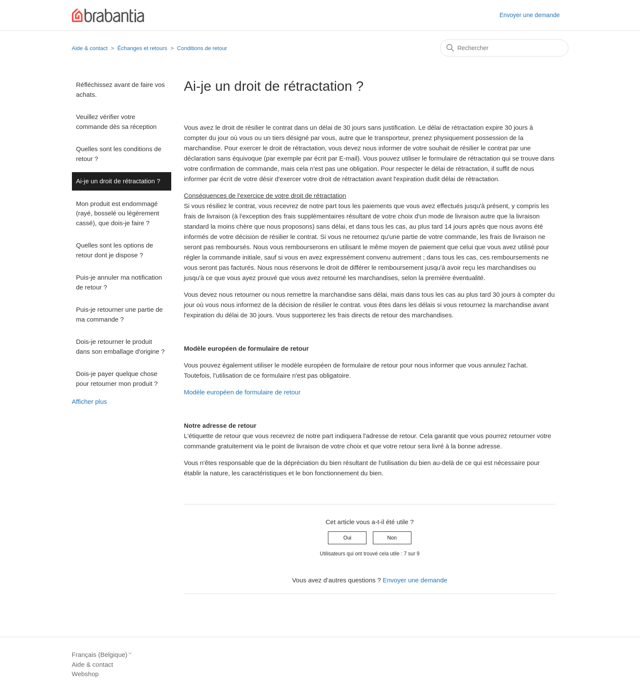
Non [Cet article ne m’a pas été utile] (392, 538)
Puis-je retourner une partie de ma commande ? (119, 314)
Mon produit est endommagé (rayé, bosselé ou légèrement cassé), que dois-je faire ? (117, 213)
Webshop (85, 673)
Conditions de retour (202, 48)
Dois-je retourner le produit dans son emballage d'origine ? (120, 346)
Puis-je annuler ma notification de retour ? (119, 282)
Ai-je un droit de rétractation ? (118, 181)
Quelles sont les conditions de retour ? (118, 153)
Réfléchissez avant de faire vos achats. (120, 89)
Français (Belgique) (102, 654)
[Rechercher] (504, 48)
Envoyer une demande (530, 15)
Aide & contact (90, 48)
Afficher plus (89, 401)
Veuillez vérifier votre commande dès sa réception (116, 121)
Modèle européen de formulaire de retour (242, 392)
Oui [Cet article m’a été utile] (347, 538)
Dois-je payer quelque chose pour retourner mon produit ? (117, 378)
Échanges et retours (142, 48)
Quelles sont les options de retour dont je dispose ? (114, 250)
